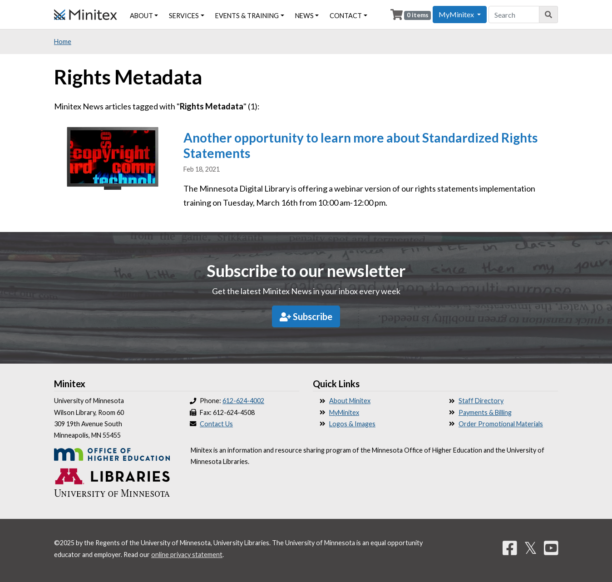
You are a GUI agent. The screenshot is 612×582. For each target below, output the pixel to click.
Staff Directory (481, 400)
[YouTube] (551, 547)
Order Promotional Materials (501, 424)
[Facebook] (510, 547)
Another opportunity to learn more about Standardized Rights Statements (360, 145)
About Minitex (349, 400)
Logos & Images (352, 424)
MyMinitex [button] (457, 14)
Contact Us (216, 424)
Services (184, 16)
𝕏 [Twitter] (530, 547)
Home (62, 41)
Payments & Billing (485, 412)
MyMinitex (344, 412)
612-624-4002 (243, 400)
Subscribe (306, 316)
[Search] (548, 14)
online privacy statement (186, 554)
